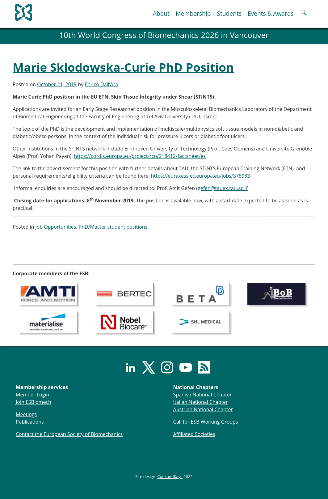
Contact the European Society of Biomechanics (69, 434)
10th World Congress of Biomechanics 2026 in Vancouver (164, 35)
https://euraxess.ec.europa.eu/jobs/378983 (200, 175)
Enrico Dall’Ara (101, 84)
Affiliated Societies (194, 434)
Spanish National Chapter (202, 394)
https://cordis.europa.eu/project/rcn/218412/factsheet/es (140, 156)
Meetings (26, 414)
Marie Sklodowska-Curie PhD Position (123, 67)
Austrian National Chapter (203, 409)
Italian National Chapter (200, 402)
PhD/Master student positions (113, 226)
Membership (193, 13)
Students (229, 13)
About (161, 13)
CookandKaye (170, 476)
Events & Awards (271, 13)
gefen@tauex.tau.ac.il (222, 188)
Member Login (32, 394)
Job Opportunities (56, 226)
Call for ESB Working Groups (205, 421)
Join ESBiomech (33, 402)
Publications (30, 421)
